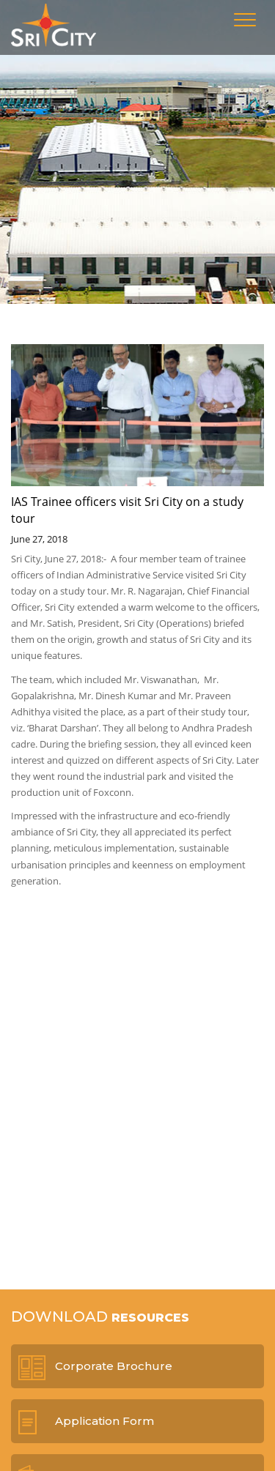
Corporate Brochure (113, 1366)
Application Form (104, 1421)
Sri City (53, 27)
